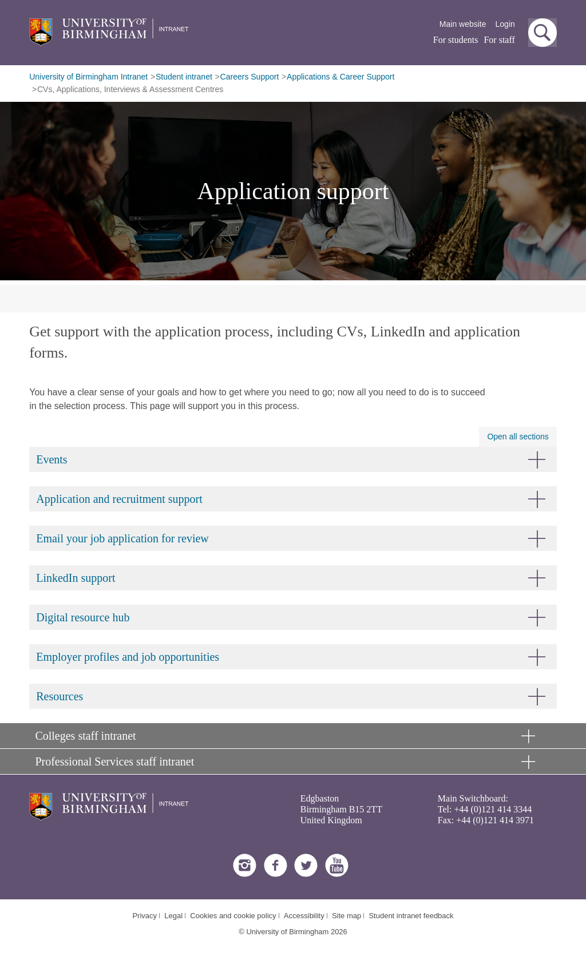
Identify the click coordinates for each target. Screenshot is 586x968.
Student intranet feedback (411, 915)
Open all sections (517, 436)
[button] (542, 32)
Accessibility (304, 915)
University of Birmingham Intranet (88, 76)
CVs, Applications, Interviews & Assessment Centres (130, 89)
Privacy (144, 915)
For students (455, 40)
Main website (463, 24)
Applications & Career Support (340, 76)
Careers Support (249, 76)
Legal (173, 915)
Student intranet (184, 76)
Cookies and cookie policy (233, 915)
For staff (499, 40)
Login (505, 24)
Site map (346, 915)
